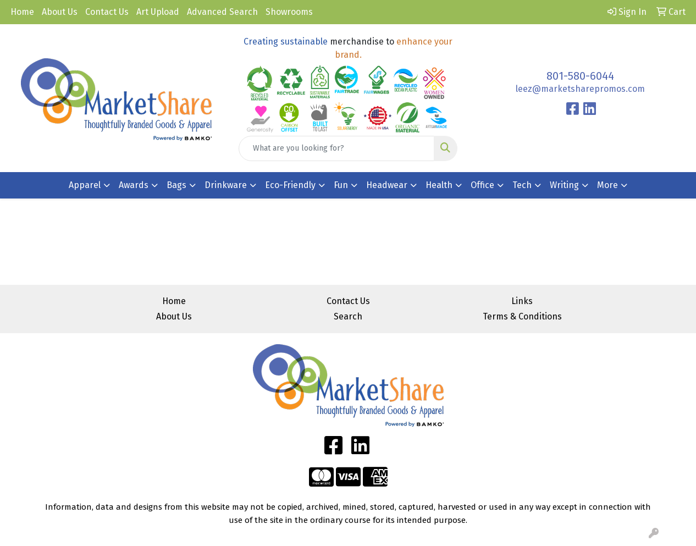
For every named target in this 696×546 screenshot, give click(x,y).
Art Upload (157, 12)
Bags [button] (176, 185)
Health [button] (439, 185)
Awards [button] (133, 185)
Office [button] (482, 185)
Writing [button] (564, 185)
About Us (60, 12)
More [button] (607, 185)
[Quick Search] (336, 148)
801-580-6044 (580, 75)
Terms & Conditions (522, 316)
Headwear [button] (386, 185)
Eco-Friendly (290, 185)
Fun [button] (341, 185)
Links (522, 301)
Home (22, 12)
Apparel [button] (85, 185)
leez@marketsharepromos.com (580, 89)
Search (348, 316)
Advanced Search (222, 12)
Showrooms (289, 12)
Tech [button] (522, 185)
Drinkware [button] (226, 185)
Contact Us (107, 12)
